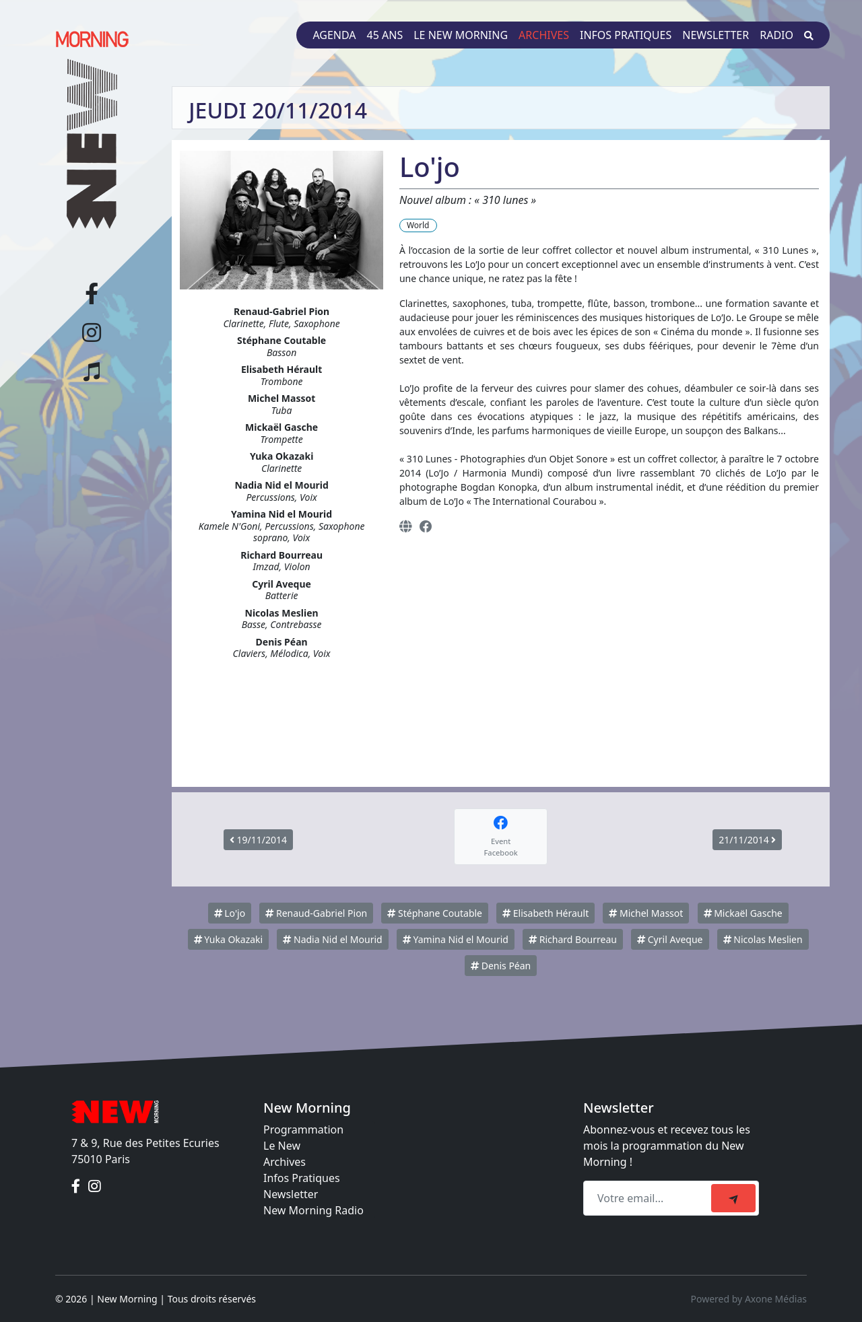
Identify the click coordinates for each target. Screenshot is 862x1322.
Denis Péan (501, 965)
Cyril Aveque (669, 939)
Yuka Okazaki (228, 939)
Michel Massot (646, 913)
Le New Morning (460, 35)
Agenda (334, 35)
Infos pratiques (625, 35)
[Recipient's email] (649, 1198)
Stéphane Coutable (434, 913)
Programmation (303, 1129)
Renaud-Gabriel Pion (316, 913)
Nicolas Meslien (763, 939)
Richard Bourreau (573, 939)
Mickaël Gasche (743, 913)
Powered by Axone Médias (749, 1298)
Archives (544, 35)
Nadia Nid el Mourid (332, 939)
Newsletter (715, 35)
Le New (281, 1145)
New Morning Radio (313, 1210)
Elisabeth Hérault (545, 913)
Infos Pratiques (301, 1178)
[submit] (733, 1198)
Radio (776, 35)
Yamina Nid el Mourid (455, 939)
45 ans (385, 35)
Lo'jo (230, 913)
